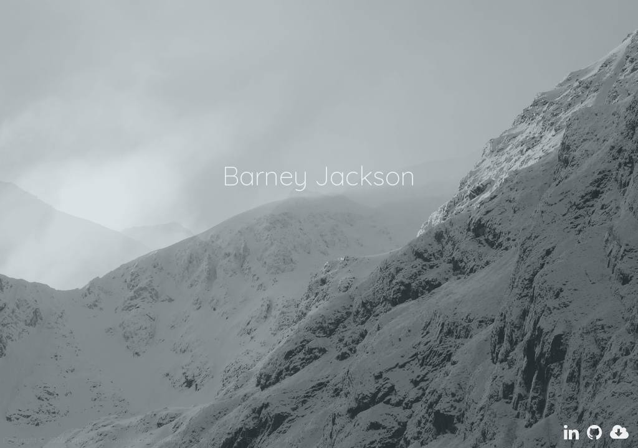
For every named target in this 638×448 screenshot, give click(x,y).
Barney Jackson (86, 439)
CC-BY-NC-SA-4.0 (263, 439)
